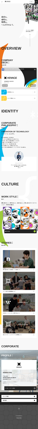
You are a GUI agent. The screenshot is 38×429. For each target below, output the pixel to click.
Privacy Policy (19, 417)
